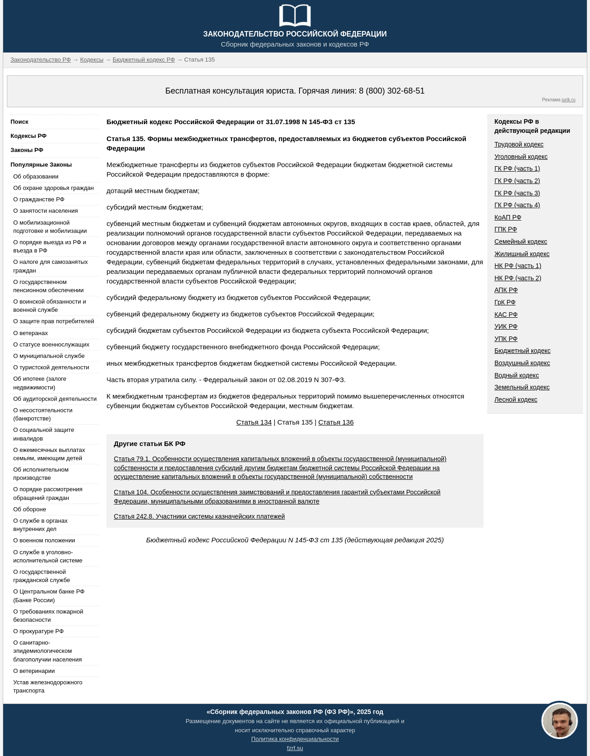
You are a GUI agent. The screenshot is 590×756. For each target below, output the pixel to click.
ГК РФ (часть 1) (517, 168)
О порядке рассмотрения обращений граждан (48, 493)
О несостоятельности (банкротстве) (43, 414)
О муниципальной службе (48, 355)
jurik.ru (568, 99)
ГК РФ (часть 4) (517, 205)
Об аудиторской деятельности (55, 398)
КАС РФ (506, 314)
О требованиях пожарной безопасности (48, 615)
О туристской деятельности (51, 367)
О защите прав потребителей (53, 321)
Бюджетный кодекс (523, 350)
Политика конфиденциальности (295, 738)
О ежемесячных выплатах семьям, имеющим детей (49, 454)
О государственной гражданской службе (41, 575)
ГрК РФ (505, 302)
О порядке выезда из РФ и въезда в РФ (49, 246)
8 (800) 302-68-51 (392, 90)
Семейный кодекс (521, 241)
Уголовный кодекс (521, 156)
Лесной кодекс (516, 399)
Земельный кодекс (522, 387)
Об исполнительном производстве (40, 473)
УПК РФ (506, 338)
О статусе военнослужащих (51, 344)
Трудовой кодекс (519, 144)
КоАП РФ (508, 217)
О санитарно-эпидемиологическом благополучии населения (47, 650)
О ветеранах (30, 333)
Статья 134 (254, 422)
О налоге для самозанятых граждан (50, 265)
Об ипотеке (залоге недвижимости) (39, 382)
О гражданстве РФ (38, 199)
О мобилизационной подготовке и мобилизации (50, 226)
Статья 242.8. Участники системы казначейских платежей (199, 516)
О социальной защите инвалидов (43, 433)
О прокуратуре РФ (38, 631)
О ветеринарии (34, 670)
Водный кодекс (517, 375)
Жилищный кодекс (522, 253)
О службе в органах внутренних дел (40, 524)
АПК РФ (506, 290)
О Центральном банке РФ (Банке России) (48, 595)
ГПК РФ (506, 229)
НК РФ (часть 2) (518, 278)
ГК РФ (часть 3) (517, 193)
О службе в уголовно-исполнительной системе (48, 556)
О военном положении (44, 540)
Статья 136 (336, 422)
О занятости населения (45, 210)
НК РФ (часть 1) (518, 265)
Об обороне (29, 509)
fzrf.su (295, 748)
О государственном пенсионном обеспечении (48, 286)
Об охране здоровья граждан (53, 187)
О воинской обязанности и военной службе (49, 305)
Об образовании (35, 176)
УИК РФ (506, 326)
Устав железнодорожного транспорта (47, 686)
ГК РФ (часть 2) (517, 180)
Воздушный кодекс (522, 363)
